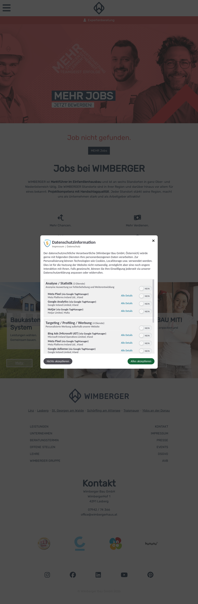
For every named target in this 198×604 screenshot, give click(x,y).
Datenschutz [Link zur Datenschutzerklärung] (73, 246)
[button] (141, 288)
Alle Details (126, 295)
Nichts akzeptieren (58, 361)
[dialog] (99, 302)
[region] (99, 316)
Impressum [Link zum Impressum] (58, 246)
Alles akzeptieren (141, 361)
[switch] (145, 288)
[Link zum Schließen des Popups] (153, 241)
